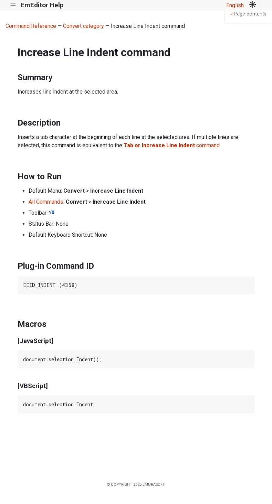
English (235, 5)
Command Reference (31, 26)
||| (13, 5)
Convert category (83, 26)
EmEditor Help (42, 5)
